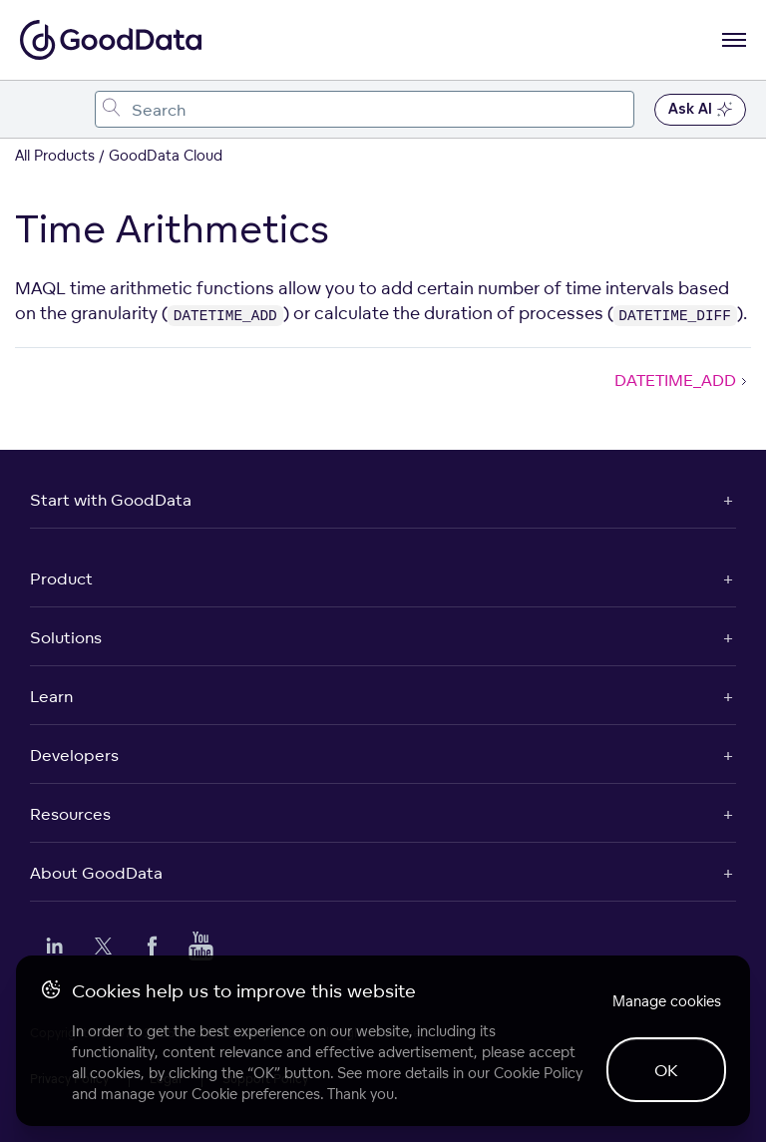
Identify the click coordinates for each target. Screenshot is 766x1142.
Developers (74, 755)
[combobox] (364, 109)
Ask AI (700, 110)
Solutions (66, 637)
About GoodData (96, 873)
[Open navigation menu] (734, 40)
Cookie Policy (538, 1072)
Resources (70, 814)
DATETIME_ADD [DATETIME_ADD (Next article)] (682, 380)
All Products (55, 155)
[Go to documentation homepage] (110, 40)
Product (61, 578)
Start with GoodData (111, 500)
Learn (51, 696)
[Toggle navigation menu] (37, 109)
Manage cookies (666, 1000)
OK (666, 1070)
